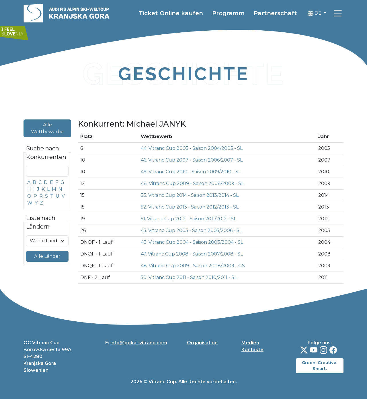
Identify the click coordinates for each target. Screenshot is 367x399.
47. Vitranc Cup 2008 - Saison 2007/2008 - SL (192, 254)
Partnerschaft (275, 13)
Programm (228, 13)
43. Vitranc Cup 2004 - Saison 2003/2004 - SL (192, 242)
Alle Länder (47, 256)
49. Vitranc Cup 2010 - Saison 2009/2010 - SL (191, 171)
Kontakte (252, 349)
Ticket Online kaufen (171, 13)
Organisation (202, 342)
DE (315, 13)
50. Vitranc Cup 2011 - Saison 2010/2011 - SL (189, 277)
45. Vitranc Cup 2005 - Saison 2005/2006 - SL (191, 230)
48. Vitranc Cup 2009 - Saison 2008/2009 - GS (193, 265)
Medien (250, 342)
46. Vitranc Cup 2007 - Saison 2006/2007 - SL (192, 160)
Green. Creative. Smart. (319, 365)
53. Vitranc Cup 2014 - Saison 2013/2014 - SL (190, 195)
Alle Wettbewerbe (47, 128)
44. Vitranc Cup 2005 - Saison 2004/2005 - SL (192, 148)
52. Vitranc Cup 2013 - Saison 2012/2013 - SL (190, 207)
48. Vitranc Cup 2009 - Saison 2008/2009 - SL (192, 183)
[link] (337, 13)
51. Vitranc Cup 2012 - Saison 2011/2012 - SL (188, 218)
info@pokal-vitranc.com (138, 342)
